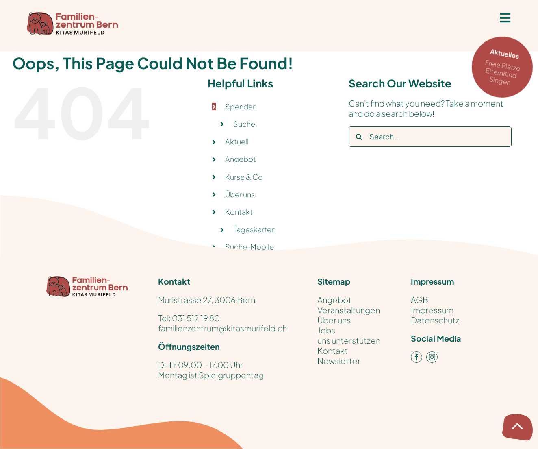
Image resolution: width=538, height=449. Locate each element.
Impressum (432, 310)
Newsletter (338, 360)
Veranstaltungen (348, 310)
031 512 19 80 (196, 318)
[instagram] (432, 357)
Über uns (240, 194)
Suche (244, 124)
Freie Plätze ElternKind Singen (504, 66)
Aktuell (237, 141)
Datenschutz (435, 320)
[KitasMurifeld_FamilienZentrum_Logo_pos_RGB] (87, 280)
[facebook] (416, 357)
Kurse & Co (244, 176)
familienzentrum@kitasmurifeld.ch (222, 328)
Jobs (326, 330)
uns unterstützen (348, 340)
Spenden (241, 106)
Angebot (240, 158)
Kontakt (332, 350)
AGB (419, 299)
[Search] (359, 136)
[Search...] (430, 136)
